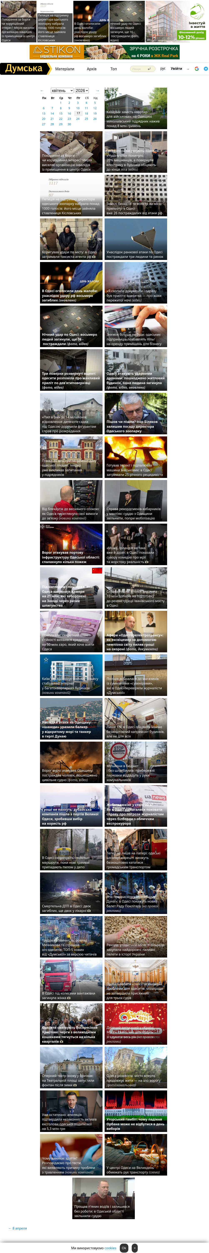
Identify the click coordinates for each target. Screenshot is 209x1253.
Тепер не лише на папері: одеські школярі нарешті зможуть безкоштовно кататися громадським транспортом (133, 860)
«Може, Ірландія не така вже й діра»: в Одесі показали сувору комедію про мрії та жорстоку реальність (130, 555)
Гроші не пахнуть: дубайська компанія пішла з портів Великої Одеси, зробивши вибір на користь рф (70, 816)
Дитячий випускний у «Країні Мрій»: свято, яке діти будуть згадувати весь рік (130, 1034)
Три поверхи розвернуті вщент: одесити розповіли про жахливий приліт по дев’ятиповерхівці (71, 380)
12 (94, 108)
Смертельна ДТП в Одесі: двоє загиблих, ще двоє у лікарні (66, 908)
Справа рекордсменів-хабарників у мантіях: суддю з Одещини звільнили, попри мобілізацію (134, 514)
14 (52, 113)
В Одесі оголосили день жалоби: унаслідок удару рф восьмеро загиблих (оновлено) (90, 32)
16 (69, 113)
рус (163, 68)
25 (86, 119)
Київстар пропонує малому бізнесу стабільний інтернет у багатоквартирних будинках (70, 685)
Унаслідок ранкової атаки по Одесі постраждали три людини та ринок (135, 254)
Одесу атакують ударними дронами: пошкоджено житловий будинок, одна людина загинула (136, 380)
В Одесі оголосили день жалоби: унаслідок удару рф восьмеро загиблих (70, 296)
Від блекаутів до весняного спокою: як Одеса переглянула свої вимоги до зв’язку (71, 514)
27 (43, 124)
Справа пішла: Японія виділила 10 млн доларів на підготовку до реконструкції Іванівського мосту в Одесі (136, 598)
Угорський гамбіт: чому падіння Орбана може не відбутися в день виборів (136, 1124)
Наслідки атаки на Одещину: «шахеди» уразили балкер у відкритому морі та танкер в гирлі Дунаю (67, 729)
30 (69, 124)
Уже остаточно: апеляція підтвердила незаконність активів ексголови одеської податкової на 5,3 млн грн (69, 1121)
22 (60, 119)
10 (77, 108)
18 (86, 113)
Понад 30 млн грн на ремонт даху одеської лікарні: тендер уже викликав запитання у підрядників (69, 467)
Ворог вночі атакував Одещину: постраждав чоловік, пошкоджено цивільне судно (69, 775)
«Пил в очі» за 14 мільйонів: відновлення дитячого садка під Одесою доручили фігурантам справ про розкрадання (69, 424)
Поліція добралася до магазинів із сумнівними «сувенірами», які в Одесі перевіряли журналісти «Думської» (134, 685)
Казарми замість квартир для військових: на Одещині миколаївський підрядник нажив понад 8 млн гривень (133, 119)
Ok (124, 1248)
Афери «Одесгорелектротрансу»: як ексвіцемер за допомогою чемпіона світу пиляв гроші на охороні (135, 642)
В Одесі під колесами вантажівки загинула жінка (68, 995)
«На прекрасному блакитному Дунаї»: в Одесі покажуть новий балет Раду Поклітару (132, 903)
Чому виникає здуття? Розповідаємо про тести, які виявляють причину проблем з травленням (68, 1165)
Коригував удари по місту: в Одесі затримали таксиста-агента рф (69, 254)
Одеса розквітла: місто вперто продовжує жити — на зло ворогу (134, 1080)
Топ (113, 69)
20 (43, 119)
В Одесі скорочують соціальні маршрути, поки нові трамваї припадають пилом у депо (66, 862)
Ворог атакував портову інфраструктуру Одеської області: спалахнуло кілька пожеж (71, 557)
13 (43, 113)
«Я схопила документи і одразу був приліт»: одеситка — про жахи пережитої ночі (134, 296)
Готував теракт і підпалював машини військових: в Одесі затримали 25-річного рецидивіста (136, 470)
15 (60, 113)
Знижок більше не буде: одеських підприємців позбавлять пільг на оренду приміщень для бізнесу (134, 339)
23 (69, 119)
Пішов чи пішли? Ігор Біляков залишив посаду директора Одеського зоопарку (132, 426)
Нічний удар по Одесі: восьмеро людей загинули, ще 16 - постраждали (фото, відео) (125, 32)
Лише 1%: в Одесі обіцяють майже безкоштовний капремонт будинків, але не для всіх (136, 732)
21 (52, 119)
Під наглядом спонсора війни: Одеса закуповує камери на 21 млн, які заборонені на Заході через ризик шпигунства (68, 596)
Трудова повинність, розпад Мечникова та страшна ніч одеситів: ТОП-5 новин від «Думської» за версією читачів (69, 947)
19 (94, 113)
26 (94, 119)
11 (86, 108)
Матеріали (64, 69)
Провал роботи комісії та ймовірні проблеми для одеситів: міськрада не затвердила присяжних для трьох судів (135, 991)
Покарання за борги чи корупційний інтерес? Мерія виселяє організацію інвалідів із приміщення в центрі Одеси (18, 29)
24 (77, 119)
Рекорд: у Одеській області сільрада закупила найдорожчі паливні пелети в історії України (136, 950)
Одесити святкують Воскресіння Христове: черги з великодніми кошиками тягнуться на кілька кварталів (70, 1034)
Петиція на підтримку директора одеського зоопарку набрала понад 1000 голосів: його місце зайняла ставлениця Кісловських (53, 27)
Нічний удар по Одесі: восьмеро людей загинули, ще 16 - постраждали (69, 339)
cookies (110, 1248)
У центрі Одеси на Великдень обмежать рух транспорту (133, 1170)
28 (52, 124)
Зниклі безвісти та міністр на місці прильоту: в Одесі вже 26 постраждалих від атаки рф (135, 208)
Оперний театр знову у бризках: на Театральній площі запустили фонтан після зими (68, 1080)
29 (60, 124)
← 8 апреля (17, 1228)
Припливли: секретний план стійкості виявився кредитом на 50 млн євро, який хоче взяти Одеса (68, 642)
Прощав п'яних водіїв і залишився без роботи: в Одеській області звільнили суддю (102, 1211)
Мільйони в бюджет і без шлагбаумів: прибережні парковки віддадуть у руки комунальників (131, 773)
